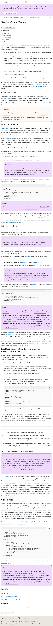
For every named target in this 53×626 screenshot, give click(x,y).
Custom (3, 503)
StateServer (4, 128)
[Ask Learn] (47, 17)
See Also (4, 41)
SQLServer (4, 230)
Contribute (26, 621)
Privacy (32, 621)
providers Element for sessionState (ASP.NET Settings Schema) (17, 607)
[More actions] (50, 17)
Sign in (50, 2)
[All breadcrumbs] (2, 17)
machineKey (6, 216)
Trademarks (26, 624)
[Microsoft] (26, 2)
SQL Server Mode (6, 37)
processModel (6, 115)
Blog (20, 621)
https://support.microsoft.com (13, 222)
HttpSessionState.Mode (39, 86)
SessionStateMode (20, 47)
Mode (38, 506)
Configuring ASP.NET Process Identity (38, 325)
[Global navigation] (1, 2)
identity (44, 317)
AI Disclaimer (4, 621)
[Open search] (46, 2)
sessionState (41, 80)
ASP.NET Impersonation (11, 328)
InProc (30, 82)
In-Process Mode (6, 33)
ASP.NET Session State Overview (33, 17)
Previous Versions (13, 621)
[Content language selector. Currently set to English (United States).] (8, 618)
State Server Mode (6, 35)
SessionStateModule (40, 313)
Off (37, 82)
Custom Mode (5, 39)
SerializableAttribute (31, 209)
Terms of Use (19, 624)
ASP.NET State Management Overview (14, 17)
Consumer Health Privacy (7, 624)
